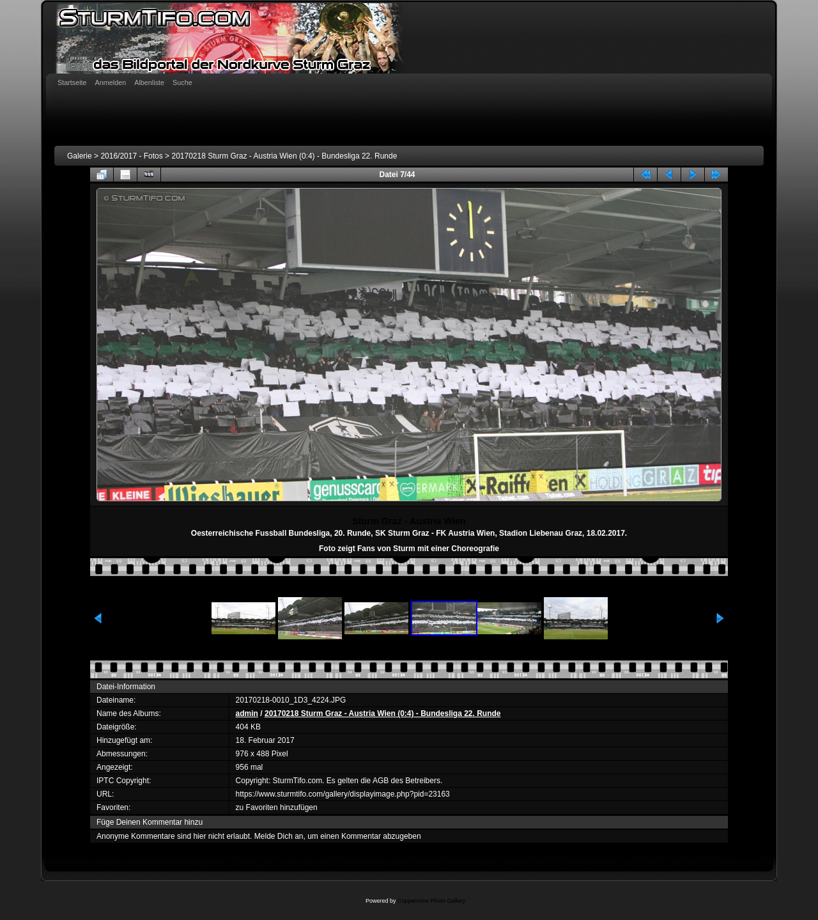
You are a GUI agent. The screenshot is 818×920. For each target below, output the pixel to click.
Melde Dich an (279, 836)
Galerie (79, 156)
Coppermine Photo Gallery (431, 901)
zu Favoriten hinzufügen (277, 807)
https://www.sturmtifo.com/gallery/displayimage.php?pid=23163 (343, 794)
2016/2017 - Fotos (131, 156)
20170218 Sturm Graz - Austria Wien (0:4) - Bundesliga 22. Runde (284, 156)
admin (247, 713)
